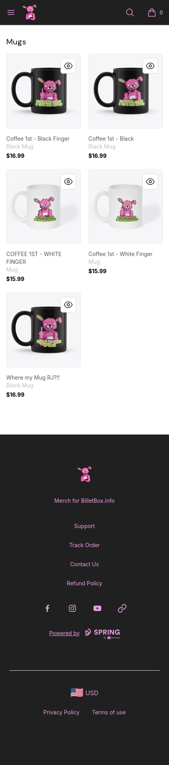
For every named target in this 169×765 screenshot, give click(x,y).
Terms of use (109, 712)
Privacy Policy (61, 712)
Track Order (84, 545)
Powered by (84, 634)
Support (84, 526)
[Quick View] (68, 66)
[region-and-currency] (85, 693)
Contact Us (84, 564)
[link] (43, 91)
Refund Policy (84, 583)
